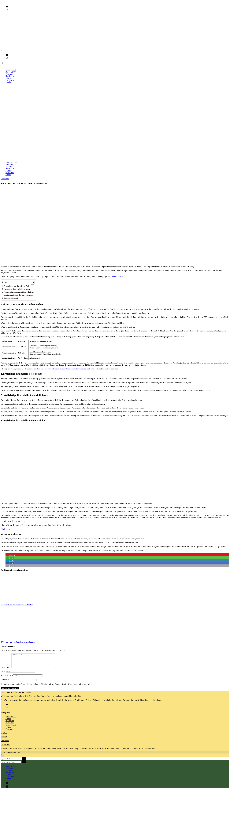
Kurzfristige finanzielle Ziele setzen (17, 289)
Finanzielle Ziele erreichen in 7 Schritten (17, 605)
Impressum (5, 743)
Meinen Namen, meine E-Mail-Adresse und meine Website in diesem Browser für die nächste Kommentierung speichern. (48, 687)
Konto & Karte (10, 70)
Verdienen (9, 74)
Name (3, 674)
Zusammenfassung (11, 298)
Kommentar (6, 670)
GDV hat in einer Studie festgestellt (17, 515)
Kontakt (4, 740)
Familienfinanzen (117, 277)
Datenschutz (5, 747)
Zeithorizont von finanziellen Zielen (17, 286)
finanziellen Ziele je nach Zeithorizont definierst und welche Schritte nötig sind (60, 369)
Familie (8, 82)
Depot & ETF (10, 72)
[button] (10, 555)
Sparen (8, 78)
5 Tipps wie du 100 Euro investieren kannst (18, 642)
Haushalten (9, 76)
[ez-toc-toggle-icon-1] (31, 283)
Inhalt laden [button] (5, 529)
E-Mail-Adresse (7, 678)
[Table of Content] (32, 283)
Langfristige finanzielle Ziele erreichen (18, 295)
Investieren (9, 80)
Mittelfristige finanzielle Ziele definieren (19, 292)
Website (4, 682)
